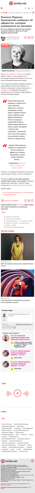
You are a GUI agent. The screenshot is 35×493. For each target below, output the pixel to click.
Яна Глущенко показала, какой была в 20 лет (17, 264)
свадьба (29, 447)
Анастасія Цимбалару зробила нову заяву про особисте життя (20, 337)
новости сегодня (12, 223)
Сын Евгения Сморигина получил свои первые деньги (15, 301)
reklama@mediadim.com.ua (25, 475)
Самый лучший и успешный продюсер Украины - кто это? (20, 353)
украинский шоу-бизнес (10, 451)
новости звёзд (27, 221)
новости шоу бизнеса (9, 445)
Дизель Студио (11, 225)
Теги (3, 418)
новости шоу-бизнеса (13, 219)
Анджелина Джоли (8, 426)
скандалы (5, 449)
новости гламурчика (8, 443)
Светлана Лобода (7, 432)
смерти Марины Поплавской (15, 74)
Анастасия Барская (12, 37)
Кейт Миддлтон (28, 428)
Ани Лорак (20, 426)
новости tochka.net (13, 217)
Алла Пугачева (7, 424)
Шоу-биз (24, 434)
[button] (29, 8)
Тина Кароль (20, 432)
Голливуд (17, 428)
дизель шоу (25, 223)
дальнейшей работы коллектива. (21, 185)
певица (4, 447)
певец (29, 445)
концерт (4, 441)
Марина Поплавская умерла (15, 227)
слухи (12, 449)
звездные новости (12, 221)
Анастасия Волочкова (21, 424)
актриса (4, 437)
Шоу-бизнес (5, 45)
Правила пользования (6, 483)
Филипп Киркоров (8, 434)
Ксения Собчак (7, 430)
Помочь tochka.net (15, 13)
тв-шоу (18, 449)
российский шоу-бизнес (16, 447)
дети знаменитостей (8, 439)
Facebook (20, 205)
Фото (17, 434)
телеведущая (27, 449)
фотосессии (23, 451)
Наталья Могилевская (21, 430)
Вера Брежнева (7, 428)
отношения (21, 445)
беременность (14, 437)
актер (31, 434)
